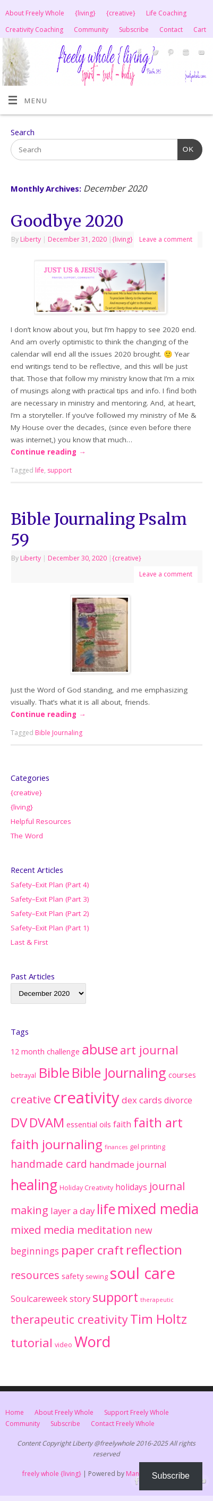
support (59, 470)
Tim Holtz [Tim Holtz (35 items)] (158, 1318)
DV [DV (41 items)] (19, 1122)
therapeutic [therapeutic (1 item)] (157, 1300)
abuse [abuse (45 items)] (100, 1049)
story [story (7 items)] (80, 1298)
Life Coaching (166, 13)
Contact (171, 29)
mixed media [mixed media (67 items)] (158, 1208)
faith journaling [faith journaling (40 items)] (57, 1144)
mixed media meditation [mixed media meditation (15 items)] (71, 1230)
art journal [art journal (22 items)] (149, 1050)
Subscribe (134, 29)
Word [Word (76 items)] (92, 1341)
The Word (27, 835)
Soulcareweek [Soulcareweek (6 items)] (39, 1299)
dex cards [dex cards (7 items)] (142, 1100)
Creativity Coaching (34, 29)
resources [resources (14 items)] (35, 1275)
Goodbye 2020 (67, 221)
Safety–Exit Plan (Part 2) (50, 913)
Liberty (30, 239)
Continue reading (48, 452)
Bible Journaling (58, 732)
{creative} (120, 13)
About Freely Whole (34, 13)
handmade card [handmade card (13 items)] (49, 1164)
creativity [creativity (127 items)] (86, 1097)
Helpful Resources (41, 821)
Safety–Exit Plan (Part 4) (50, 884)
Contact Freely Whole (123, 1423)
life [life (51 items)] (106, 1209)
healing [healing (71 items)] (34, 1184)
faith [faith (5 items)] (122, 1124)
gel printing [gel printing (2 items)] (147, 1146)
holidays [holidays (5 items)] (131, 1187)
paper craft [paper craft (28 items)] (92, 1250)
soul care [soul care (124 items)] (142, 1273)
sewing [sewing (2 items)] (97, 1276)
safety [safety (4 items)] (72, 1276)
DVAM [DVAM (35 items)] (46, 1122)
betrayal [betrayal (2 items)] (23, 1075)
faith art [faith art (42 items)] (158, 1122)
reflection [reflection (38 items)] (154, 1249)
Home (14, 1412)
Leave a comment (165, 239)
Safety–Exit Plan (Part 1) (50, 928)
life (39, 470)
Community (91, 29)
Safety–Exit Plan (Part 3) (50, 899)
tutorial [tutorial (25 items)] (32, 1342)
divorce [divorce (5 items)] (178, 1100)
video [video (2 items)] (63, 1344)
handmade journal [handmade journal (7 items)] (128, 1164)
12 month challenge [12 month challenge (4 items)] (45, 1051)
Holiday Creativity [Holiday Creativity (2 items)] (86, 1187)
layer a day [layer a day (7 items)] (72, 1211)
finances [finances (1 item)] (116, 1147)
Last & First (29, 942)
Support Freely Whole (136, 1412)
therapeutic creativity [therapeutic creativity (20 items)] (69, 1319)
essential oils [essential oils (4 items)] (88, 1124)
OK (185, 148)
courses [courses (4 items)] (182, 1074)
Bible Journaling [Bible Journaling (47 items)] (119, 1072)
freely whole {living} (51, 1473)
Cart (199, 29)
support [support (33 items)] (115, 1297)
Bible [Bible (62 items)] (54, 1072)
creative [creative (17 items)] (31, 1099)
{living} (85, 13)
